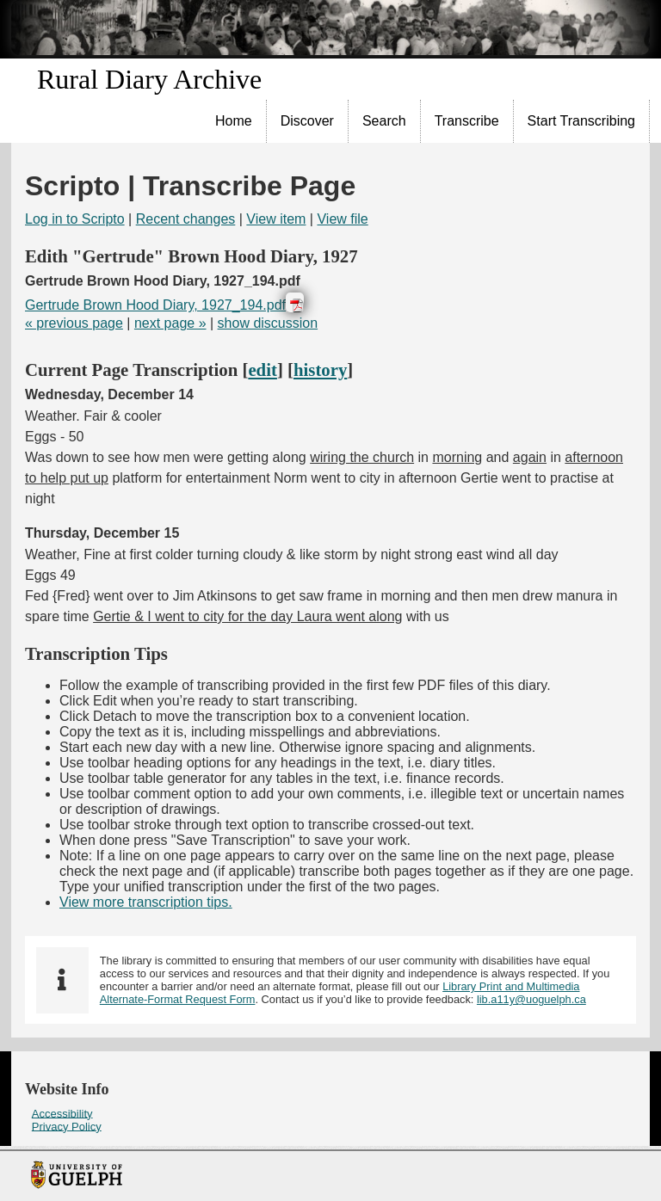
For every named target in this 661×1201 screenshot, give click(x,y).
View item (276, 219)
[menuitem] (234, 121)
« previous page (74, 323)
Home (233, 121)
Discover (307, 121)
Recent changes (186, 219)
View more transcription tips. (145, 902)
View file (342, 219)
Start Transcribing (581, 121)
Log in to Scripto (75, 219)
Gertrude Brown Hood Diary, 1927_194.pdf (155, 305)
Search (384, 121)
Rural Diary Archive (149, 79)
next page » (170, 323)
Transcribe (467, 121)
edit (262, 369)
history (320, 369)
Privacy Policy (67, 1125)
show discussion (268, 323)
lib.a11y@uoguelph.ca (531, 999)
